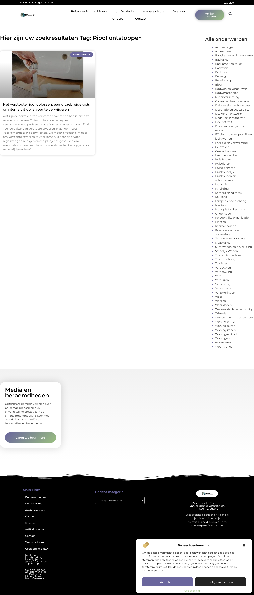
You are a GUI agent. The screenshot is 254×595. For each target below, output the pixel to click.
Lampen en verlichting (230, 201)
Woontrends (223, 346)
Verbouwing (223, 272)
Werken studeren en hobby (234, 309)
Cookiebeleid (192, 590)
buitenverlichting (227, 97)
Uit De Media (124, 11)
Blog (218, 84)
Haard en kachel (226, 155)
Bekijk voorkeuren (221, 582)
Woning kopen (225, 330)
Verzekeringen (225, 292)
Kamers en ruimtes (228, 193)
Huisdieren (222, 163)
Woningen (222, 338)
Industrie (221, 184)
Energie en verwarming (231, 143)
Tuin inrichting (225, 259)
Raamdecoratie (225, 226)
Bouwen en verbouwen (231, 89)
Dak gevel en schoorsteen (233, 105)
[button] (244, 545)
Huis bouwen (224, 159)
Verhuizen (222, 280)
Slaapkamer (223, 242)
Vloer (218, 296)
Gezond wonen (225, 151)
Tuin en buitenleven (228, 255)
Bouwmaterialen (226, 93)
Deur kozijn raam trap (230, 118)
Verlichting (222, 284)
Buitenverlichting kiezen (89, 11)
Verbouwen (223, 267)
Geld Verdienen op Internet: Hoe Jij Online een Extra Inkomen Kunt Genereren (36, 574)
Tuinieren (221, 263)
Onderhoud (223, 213)
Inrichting (222, 188)
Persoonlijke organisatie (232, 217)
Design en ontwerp (228, 113)
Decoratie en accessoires (232, 109)
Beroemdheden (35, 497)
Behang (220, 76)
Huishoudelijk (224, 172)
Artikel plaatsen (35, 529)
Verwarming (223, 288)
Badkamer (222, 59)
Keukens (221, 197)
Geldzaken (222, 147)
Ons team (119, 18)
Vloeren (220, 301)
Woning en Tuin (226, 321)
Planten (220, 222)
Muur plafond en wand (230, 209)
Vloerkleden (223, 305)
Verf (218, 276)
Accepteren (167, 582)
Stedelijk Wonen (226, 251)
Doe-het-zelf (223, 122)
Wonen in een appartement (234, 317)
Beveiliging (223, 80)
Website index (34, 542)
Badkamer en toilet (228, 64)
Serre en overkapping (230, 238)
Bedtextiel (222, 72)
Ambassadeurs (153, 11)
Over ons (179, 11)
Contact (140, 18)
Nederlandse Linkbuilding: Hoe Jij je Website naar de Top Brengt (36, 559)
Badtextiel (222, 68)
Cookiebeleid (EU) (37, 548)
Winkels (220, 313)
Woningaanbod (226, 334)
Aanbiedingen (224, 47)
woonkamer (223, 342)
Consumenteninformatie (232, 101)
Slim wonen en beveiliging (233, 247)
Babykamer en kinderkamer (234, 55)
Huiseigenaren (225, 168)
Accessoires (223, 51)
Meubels (221, 205)
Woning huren (225, 326)
